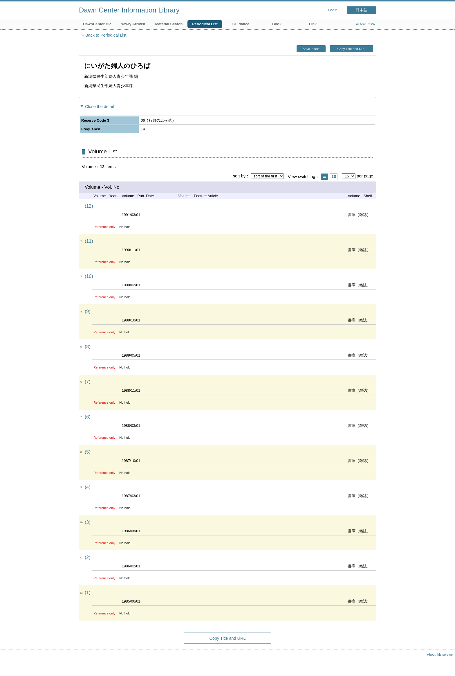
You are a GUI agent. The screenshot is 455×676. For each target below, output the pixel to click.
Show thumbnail (333, 176)
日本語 (361, 10)
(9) (88, 311)
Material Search (169, 24)
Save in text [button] (311, 49)
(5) (88, 452)
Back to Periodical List (106, 35)
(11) (89, 241)
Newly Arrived (133, 24)
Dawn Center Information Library (129, 10)
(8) (88, 346)
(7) (88, 381)
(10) (89, 276)
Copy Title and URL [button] (351, 49)
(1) (88, 592)
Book (276, 24)
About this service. (440, 654)
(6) (88, 416)
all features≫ (365, 24)
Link (313, 24)
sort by (239, 176)
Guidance (240, 24)
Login (332, 10)
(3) (88, 522)
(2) (88, 557)
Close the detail (99, 106)
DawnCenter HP (97, 24)
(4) (88, 487)
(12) (89, 206)
